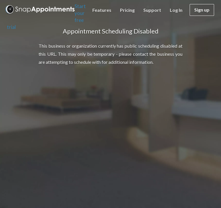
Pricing (127, 10)
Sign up (201, 9)
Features (101, 10)
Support (152, 10)
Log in (176, 10)
